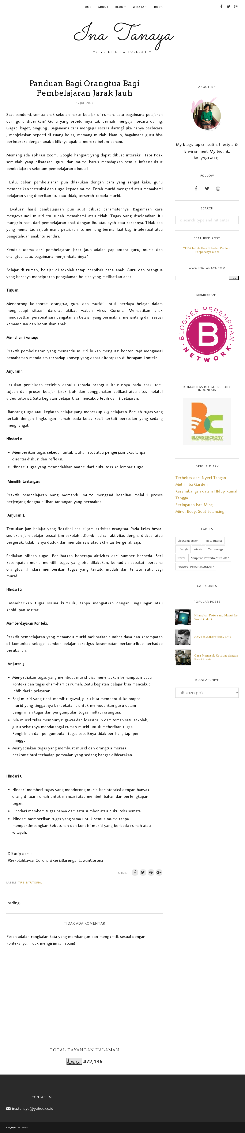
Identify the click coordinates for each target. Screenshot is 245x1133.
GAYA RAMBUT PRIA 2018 (212, 637)
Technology (215, 549)
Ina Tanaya (122, 35)
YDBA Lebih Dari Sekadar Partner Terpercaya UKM (207, 250)
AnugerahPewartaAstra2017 (196, 567)
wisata (198, 549)
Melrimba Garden (191, 484)
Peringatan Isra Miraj (194, 504)
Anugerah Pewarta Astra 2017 (210, 558)
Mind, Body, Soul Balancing (199, 511)
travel (181, 558)
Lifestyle (183, 549)
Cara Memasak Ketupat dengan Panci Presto (216, 657)
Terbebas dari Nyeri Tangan (200, 477)
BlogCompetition (188, 541)
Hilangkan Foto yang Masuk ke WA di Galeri (216, 617)
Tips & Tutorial (30, 882)
